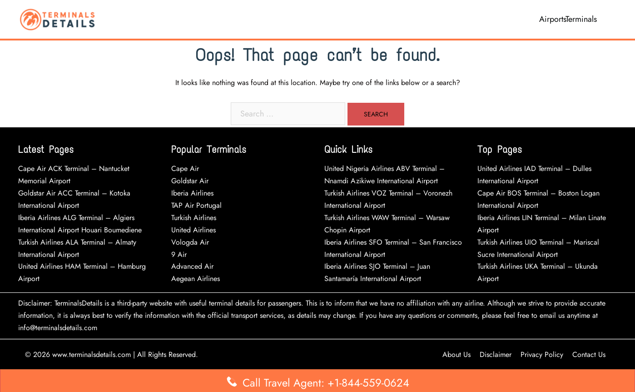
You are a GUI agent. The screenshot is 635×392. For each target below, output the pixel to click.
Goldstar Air (189, 181)
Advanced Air (193, 266)
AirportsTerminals (568, 19)
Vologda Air (190, 242)
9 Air (179, 254)
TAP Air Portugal (196, 205)
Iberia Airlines (192, 193)
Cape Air (185, 168)
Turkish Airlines (193, 217)
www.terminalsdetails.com (91, 354)
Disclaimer (495, 354)
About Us (456, 354)
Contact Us (588, 354)
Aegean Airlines (195, 278)
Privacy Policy (542, 354)
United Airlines (193, 230)
